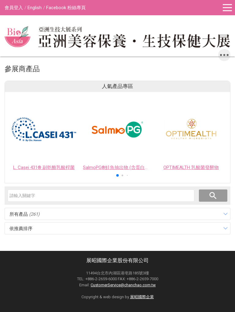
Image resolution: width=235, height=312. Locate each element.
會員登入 (14, 7)
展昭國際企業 (142, 297)
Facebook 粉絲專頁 (66, 7)
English (35, 7)
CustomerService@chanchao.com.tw (123, 285)
